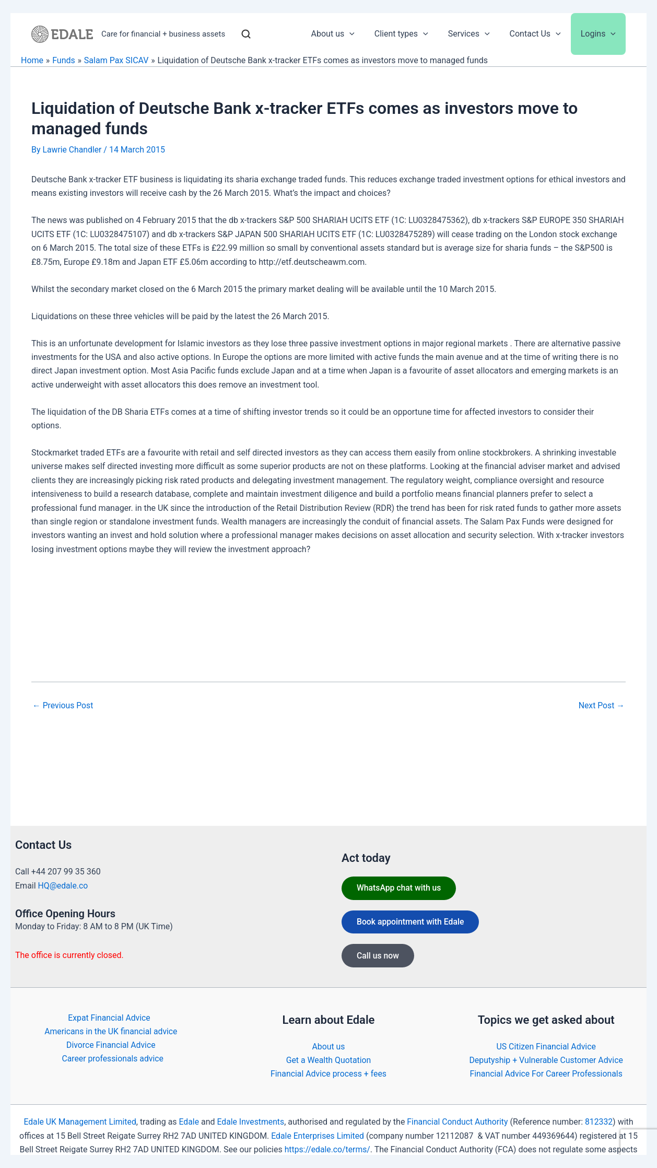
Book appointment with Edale (411, 922)
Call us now (378, 957)
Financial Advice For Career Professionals (546, 1074)
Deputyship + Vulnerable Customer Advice (546, 1060)
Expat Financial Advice (108, 1017)
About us (328, 1046)
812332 (601, 1122)
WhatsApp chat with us (400, 888)
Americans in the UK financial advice (110, 1031)
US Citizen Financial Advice (546, 1046)
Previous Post (63, 705)
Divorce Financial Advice (111, 1045)
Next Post (601, 705)
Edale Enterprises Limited (318, 1136)
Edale (188, 1122)
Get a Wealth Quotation (328, 1060)
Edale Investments (251, 1122)
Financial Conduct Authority (458, 1122)
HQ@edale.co (63, 885)
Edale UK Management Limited (78, 1122)
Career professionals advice (113, 1059)
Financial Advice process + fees (328, 1074)
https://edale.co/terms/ (327, 1149)
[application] (363, 34)
